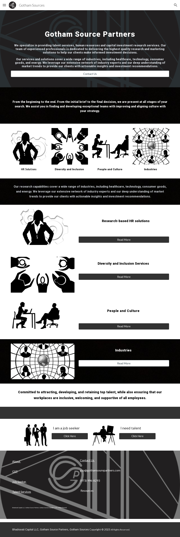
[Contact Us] (90, 74)
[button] (4, 5)
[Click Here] (70, 436)
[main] (90, 30)
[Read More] (124, 239)
